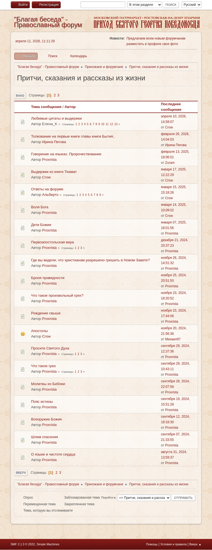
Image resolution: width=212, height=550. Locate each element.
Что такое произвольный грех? (57, 295)
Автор (70, 107)
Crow (169, 127)
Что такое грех (43, 366)
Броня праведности (47, 278)
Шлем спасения (44, 437)
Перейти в (108, 497)
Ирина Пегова (54, 142)
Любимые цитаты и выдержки (56, 118)
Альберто (50, 195)
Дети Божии (41, 225)
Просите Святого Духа (50, 348)
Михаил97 (173, 339)
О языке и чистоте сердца (53, 454)
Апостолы (39, 331)
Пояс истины (42, 401)
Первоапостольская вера (52, 242)
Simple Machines (48, 544)
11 (106, 124)
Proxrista (49, 159)
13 (115, 124)
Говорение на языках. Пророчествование (66, 154)
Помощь (152, 544)
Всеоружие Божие (46, 419)
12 (111, 124)
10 (102, 124)
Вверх (21, 472)
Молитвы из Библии (48, 384)
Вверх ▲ (195, 544)
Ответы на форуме (47, 189)
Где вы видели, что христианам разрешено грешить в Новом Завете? (90, 260)
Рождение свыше (45, 313)
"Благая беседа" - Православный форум (48, 21)
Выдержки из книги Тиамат (54, 172)
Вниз (20, 95)
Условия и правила (173, 544)
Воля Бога (39, 207)
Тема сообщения (46, 107)
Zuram (170, 163)
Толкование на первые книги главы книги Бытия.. (73, 136)
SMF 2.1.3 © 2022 (22, 544)
